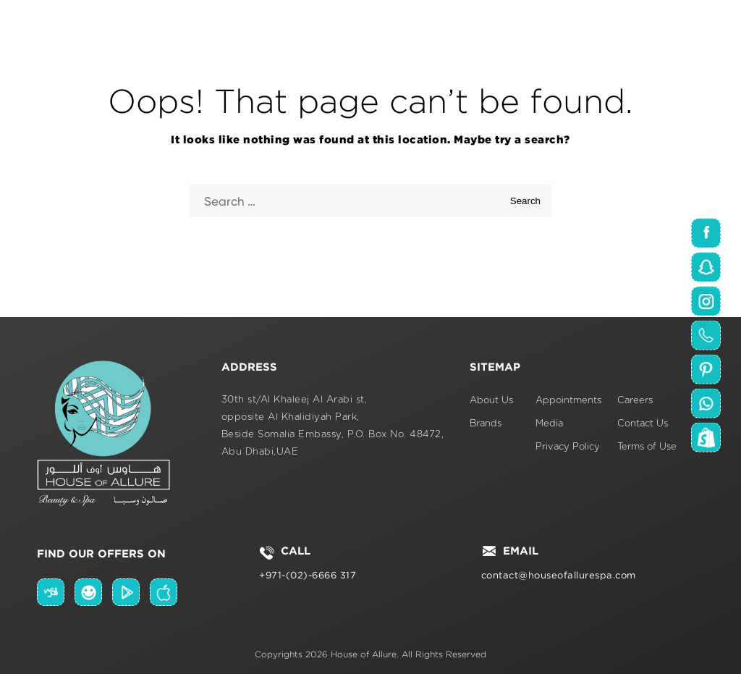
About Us (491, 400)
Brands (485, 424)
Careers (635, 400)
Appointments (568, 400)
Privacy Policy (567, 447)
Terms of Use (647, 447)
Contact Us (642, 424)
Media (549, 424)
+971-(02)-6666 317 (307, 575)
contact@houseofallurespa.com (558, 575)
